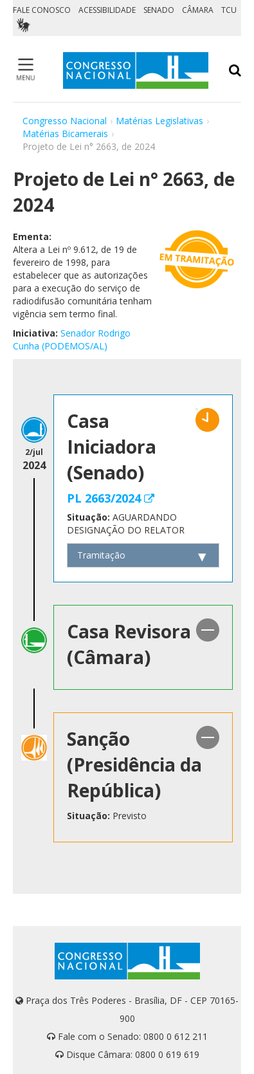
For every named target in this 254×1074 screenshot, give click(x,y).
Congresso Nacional (65, 121)
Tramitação (101, 555)
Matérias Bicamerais (65, 133)
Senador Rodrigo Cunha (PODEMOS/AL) (72, 339)
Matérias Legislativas (159, 121)
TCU (229, 10)
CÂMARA (197, 10)
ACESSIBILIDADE (107, 10)
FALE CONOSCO (42, 10)
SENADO (158, 10)
